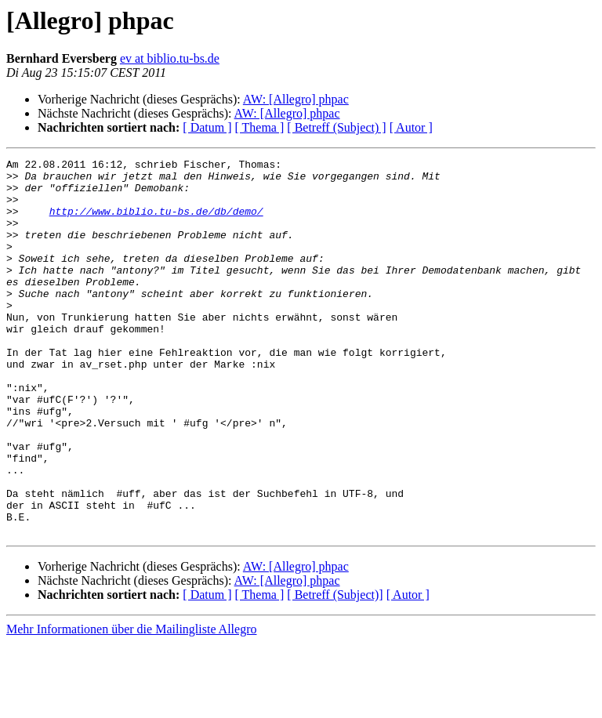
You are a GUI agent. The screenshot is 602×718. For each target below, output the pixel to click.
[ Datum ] (207, 127)
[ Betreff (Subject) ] (336, 127)
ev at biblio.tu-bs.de (169, 58)
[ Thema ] (260, 127)
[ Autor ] (411, 127)
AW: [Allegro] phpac (296, 99)
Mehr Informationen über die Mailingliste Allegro (131, 704)
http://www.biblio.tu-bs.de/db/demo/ (156, 223)
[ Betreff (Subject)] (335, 669)
